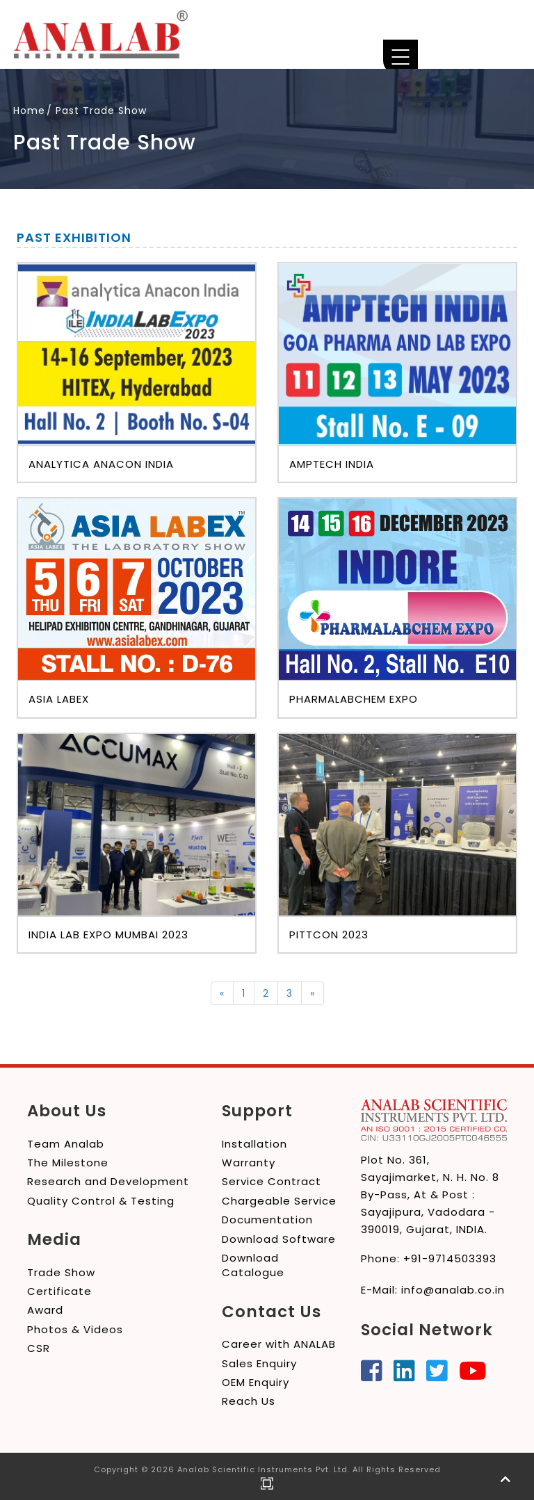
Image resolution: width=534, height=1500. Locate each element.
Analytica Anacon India (101, 464)
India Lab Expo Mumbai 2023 (108, 934)
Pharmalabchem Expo (353, 699)
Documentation (267, 1219)
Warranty (248, 1162)
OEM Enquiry (255, 1382)
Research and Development (108, 1181)
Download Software (279, 1239)
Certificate (59, 1291)
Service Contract (271, 1181)
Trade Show (61, 1272)
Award (45, 1310)
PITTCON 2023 (329, 934)
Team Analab (65, 1143)
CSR (38, 1348)
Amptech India (331, 464)
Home (29, 110)
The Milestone (67, 1162)
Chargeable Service (279, 1200)
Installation (254, 1143)
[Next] (312, 993)
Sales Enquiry (259, 1363)
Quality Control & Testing (101, 1200)
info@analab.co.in (453, 1289)
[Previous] (222, 993)
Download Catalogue (253, 1265)
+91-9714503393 (449, 1258)
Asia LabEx (59, 699)
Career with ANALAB (279, 1344)
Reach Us (248, 1401)
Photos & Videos (75, 1329)
